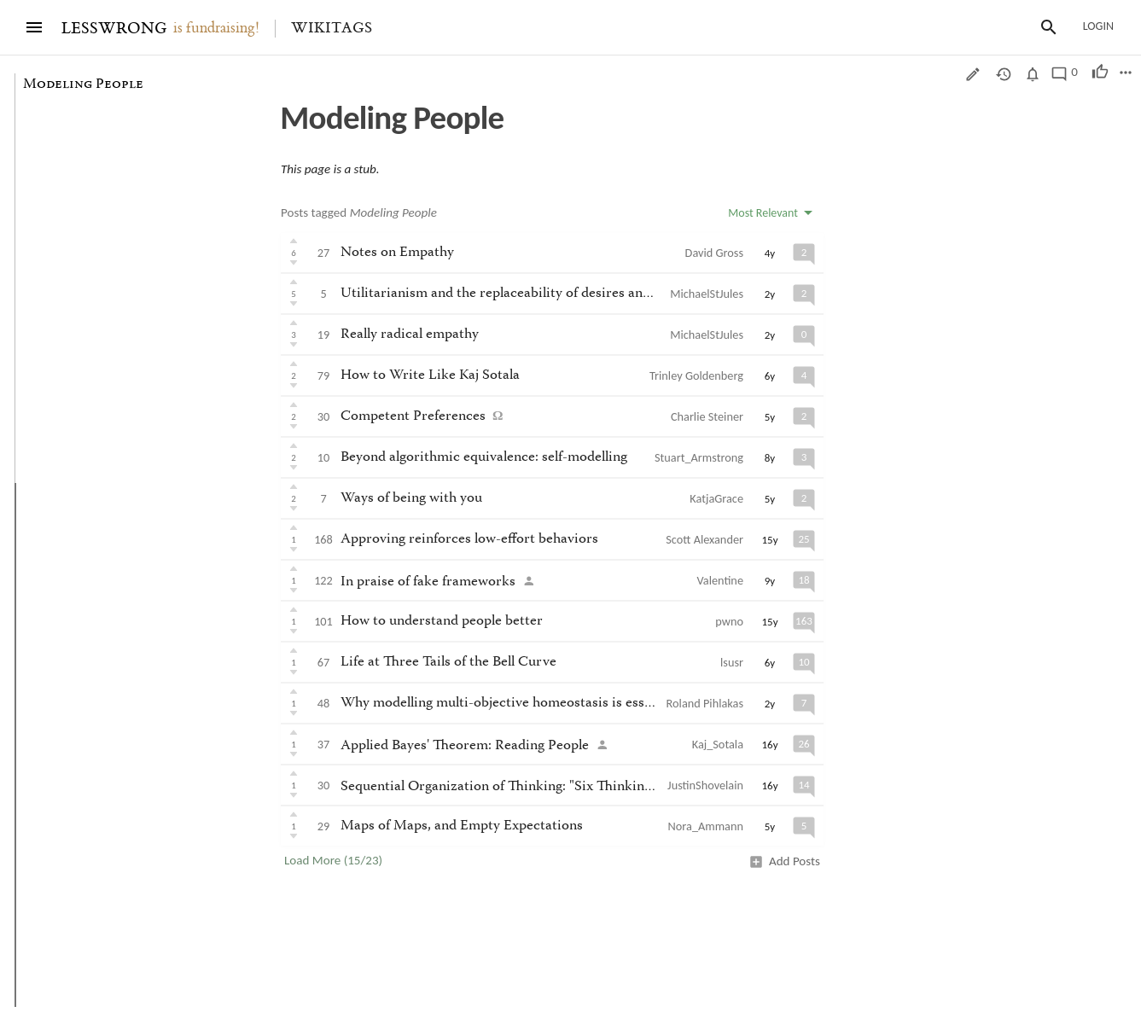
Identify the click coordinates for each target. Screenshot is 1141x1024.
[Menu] (34, 27)
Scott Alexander (704, 539)
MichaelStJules (706, 293)
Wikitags (331, 28)
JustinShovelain (705, 785)
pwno (729, 621)
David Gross (714, 252)
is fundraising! (216, 28)
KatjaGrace (716, 498)
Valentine (719, 580)
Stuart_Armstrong (699, 457)
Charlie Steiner (707, 416)
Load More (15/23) (333, 860)
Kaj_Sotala (717, 744)
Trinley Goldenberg (696, 375)
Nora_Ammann (705, 826)
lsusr (731, 662)
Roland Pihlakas (705, 703)
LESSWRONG (113, 28)
